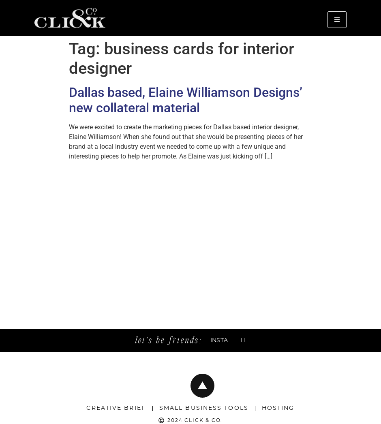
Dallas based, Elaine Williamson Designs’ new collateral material (185, 100)
